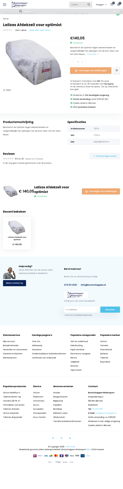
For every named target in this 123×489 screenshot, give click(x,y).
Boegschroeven (60, 396)
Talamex (104, 357)
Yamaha (104, 345)
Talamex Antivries (11, 409)
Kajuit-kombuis (77, 349)
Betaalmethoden (11, 345)
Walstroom (38, 396)
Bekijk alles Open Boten (40, 30)
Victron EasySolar (11, 413)
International (106, 349)
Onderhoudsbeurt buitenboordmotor (49, 353)
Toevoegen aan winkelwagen (91, 70)
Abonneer (110, 309)
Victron (103, 341)
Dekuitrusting (77, 345)
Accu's (36, 405)
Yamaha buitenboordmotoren (67, 421)
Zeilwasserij (37, 345)
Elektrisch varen (60, 413)
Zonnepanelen (39, 413)
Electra (74, 357)
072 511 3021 (70, 284)
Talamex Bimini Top (12, 396)
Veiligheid (75, 361)
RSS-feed (70, 446)
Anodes (56, 392)
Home (6, 18)
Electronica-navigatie (80, 353)
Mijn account (9, 341)
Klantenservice (10, 357)
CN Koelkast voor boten (13, 405)
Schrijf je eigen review (105, 156)
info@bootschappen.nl (93, 284)
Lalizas (23, 30)
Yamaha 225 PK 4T (11, 401)
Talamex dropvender (12, 417)
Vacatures (36, 349)
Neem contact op (14, 283)
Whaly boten (59, 417)
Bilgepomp (58, 401)
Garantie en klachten (12, 353)
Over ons (36, 341)
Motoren (74, 366)
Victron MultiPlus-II (11, 392)
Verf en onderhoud (79, 341)
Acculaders (38, 409)
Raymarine (105, 361)
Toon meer (93, 54)
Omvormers (38, 401)
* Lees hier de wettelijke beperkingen (78, 315)
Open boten (76, 370)
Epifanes (104, 353)
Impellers (57, 405)
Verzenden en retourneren (15, 349)
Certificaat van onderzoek (44, 357)
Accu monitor (39, 417)
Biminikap (57, 409)
